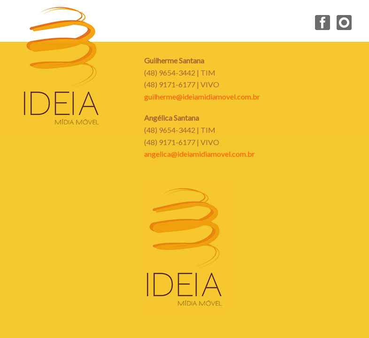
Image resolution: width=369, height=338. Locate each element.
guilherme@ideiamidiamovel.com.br (202, 96)
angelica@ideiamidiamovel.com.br (199, 153)
